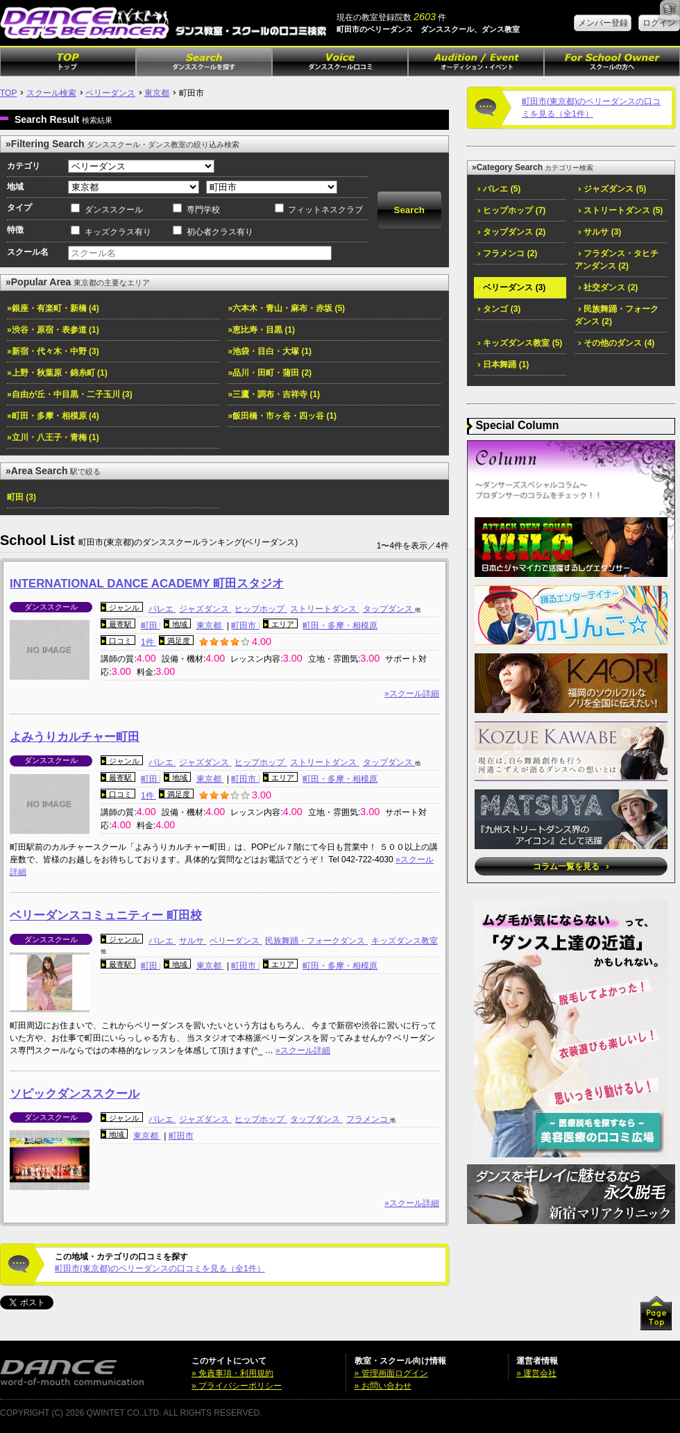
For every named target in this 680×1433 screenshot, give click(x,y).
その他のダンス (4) (616, 343)
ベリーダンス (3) (511, 287)
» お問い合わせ (383, 1386)
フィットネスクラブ (325, 210)
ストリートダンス (324, 609)
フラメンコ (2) (507, 253)
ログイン (659, 23)
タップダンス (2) (511, 232)
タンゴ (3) (498, 309)
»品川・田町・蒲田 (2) (270, 373)
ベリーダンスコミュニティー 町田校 (106, 915)
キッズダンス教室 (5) (519, 343)
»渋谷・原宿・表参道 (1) (53, 330)
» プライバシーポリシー (237, 1386)
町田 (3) (21, 497)
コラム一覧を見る (571, 866)
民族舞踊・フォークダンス (316, 941)
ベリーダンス (110, 93)
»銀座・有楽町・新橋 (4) (53, 308)
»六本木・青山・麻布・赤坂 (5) (286, 308)
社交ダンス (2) (608, 287)
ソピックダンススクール (74, 1093)
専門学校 (203, 210)
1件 (148, 642)
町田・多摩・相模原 (340, 625)
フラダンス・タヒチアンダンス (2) (616, 260)
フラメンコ (368, 1119)
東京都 (156, 93)
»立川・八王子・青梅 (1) (53, 437)
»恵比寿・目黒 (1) (261, 330)
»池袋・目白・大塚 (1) (270, 351)
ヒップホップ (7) (511, 210)
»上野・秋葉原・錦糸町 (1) (57, 373)
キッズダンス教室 (404, 941)
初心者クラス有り (220, 232)
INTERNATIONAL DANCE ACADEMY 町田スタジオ (147, 583)
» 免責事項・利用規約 (232, 1373)
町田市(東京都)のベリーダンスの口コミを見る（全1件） (160, 1268)
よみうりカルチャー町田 (74, 737)
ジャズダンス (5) (612, 189)
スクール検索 (51, 93)
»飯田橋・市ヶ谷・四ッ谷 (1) (282, 416)
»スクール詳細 (411, 693)
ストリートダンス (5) (620, 210)
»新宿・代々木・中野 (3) (53, 351)
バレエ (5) (498, 189)
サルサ (192, 941)
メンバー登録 (603, 23)
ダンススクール (114, 210)
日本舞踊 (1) (503, 364)
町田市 (244, 625)
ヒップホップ (261, 609)
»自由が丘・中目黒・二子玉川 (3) (70, 394)
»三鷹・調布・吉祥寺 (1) (274, 394)
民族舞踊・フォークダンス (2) (616, 315)
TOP (8, 93)
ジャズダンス (205, 609)
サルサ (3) (599, 232)
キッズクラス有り (118, 232)
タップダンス (389, 609)
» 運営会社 (536, 1373)
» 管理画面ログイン (391, 1373)
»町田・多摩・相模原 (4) (53, 416)
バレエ (162, 609)
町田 (150, 625)
